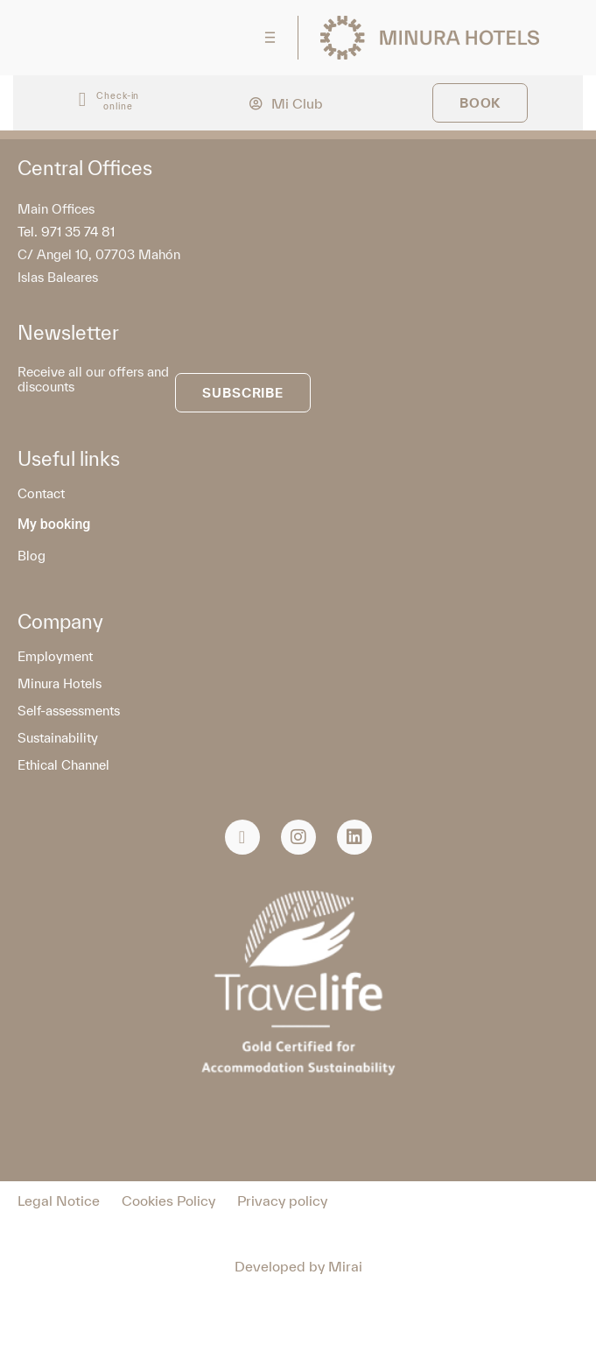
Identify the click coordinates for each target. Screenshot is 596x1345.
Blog (32, 555)
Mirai (345, 1266)
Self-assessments (69, 710)
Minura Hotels (60, 683)
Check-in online (117, 100)
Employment (55, 656)
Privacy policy (282, 1200)
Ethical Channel (63, 764)
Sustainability (58, 737)
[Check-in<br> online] (83, 100)
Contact (41, 493)
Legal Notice (59, 1200)
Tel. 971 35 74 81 (66, 231)
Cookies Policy (168, 1200)
